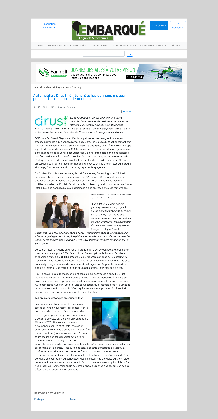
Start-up (77, 87)
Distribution (121, 45)
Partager (39, 399)
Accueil (38, 87)
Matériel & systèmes (58, 45)
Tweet (73, 399)
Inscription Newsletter (49, 25)
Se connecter (178, 25)
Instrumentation (105, 45)
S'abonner (159, 25)
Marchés (134, 45)
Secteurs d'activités (151, 45)
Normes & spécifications (82, 45)
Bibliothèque (171, 45)
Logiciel (42, 45)
